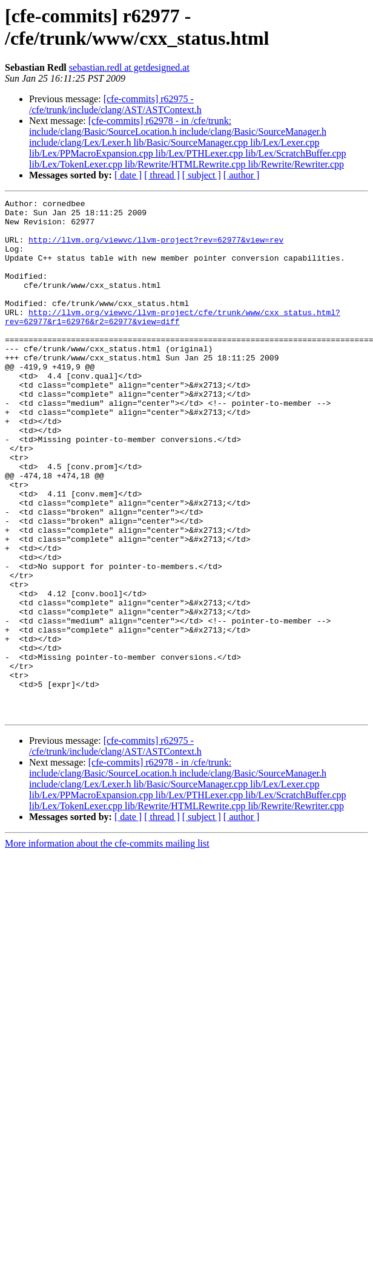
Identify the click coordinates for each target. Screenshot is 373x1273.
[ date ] (128, 175)
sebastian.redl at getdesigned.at (129, 67)
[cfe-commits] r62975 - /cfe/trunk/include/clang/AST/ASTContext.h (115, 104)
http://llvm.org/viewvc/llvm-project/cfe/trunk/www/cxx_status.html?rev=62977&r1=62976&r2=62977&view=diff (172, 341)
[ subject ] (201, 175)
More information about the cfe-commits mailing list (107, 947)
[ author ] (241, 175)
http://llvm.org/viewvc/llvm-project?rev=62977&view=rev (155, 248)
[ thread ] (162, 175)
